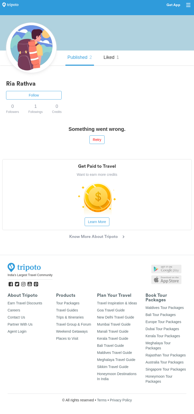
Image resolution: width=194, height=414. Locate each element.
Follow (34, 95)
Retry (97, 140)
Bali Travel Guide (110, 346)
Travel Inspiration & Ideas (117, 303)
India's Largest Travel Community (30, 275)
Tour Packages (68, 303)
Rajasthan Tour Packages (166, 355)
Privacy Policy (121, 400)
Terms (102, 400)
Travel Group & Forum (73, 324)
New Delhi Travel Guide (115, 317)
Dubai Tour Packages (162, 329)
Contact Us (16, 317)
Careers (14, 310)
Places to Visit (67, 338)
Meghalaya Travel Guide (116, 360)
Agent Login (17, 331)
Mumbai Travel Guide (114, 324)
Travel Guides (67, 310)
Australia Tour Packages (165, 362)
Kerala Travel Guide (112, 338)
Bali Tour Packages (161, 315)
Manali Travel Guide (113, 331)
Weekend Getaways (72, 331)
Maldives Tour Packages (165, 308)
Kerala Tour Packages (163, 336)
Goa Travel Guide (111, 310)
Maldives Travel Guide (114, 353)
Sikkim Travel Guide (112, 367)
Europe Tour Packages (163, 322)
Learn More (97, 222)
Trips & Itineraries (70, 317)
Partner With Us (20, 324)
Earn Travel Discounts (25, 303)
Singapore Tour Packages (166, 369)
